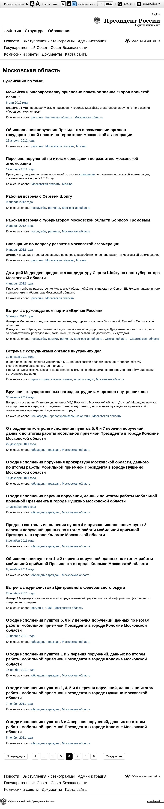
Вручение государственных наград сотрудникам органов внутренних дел (77, 391)
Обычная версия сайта (146, 40)
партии (53, 338)
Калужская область (58, 117)
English (156, 14)
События (12, 31)
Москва (81, 146)
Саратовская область (145, 338)
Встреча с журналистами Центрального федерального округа (65, 587)
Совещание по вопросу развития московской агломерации (63, 244)
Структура (34, 31)
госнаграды (39, 416)
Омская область (116, 338)
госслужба (38, 207)
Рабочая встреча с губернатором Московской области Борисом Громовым (78, 220)
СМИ (48, 608)
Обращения (59, 31)
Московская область (88, 117)
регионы (37, 117)
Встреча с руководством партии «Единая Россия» (54, 310)
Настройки (150, 3)
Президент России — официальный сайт (127, 22)
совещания (87, 174)
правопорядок (84, 379)
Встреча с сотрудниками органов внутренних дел (54, 351)
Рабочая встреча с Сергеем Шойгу (39, 196)
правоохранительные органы (51, 379)
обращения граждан (45, 449)
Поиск (128, 3)
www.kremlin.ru (155, 801)
